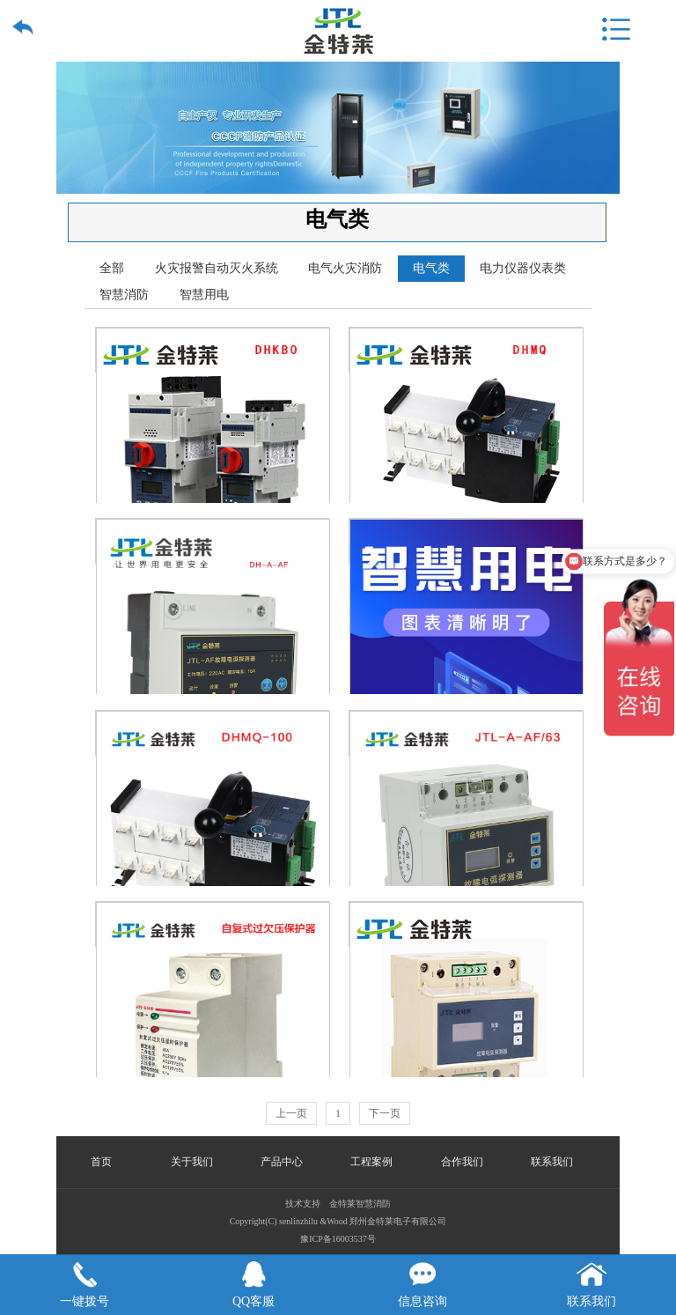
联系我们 (552, 1162)
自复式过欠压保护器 (213, 924)
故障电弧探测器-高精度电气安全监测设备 (213, 541)
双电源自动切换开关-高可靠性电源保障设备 (466, 541)
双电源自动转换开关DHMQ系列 (466, 350)
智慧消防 (124, 294)
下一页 (384, 1113)
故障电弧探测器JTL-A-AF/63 (466, 733)
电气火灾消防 (345, 268)
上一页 (291, 1113)
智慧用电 (204, 294)
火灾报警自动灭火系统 (216, 268)
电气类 (431, 268)
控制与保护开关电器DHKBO (213, 350)
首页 (101, 1162)
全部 (111, 268)
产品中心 (282, 1162)
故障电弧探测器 (466, 924)
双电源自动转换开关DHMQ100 (213, 733)
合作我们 (462, 1162)
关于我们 (192, 1162)
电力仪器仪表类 (523, 268)
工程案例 (371, 1162)
